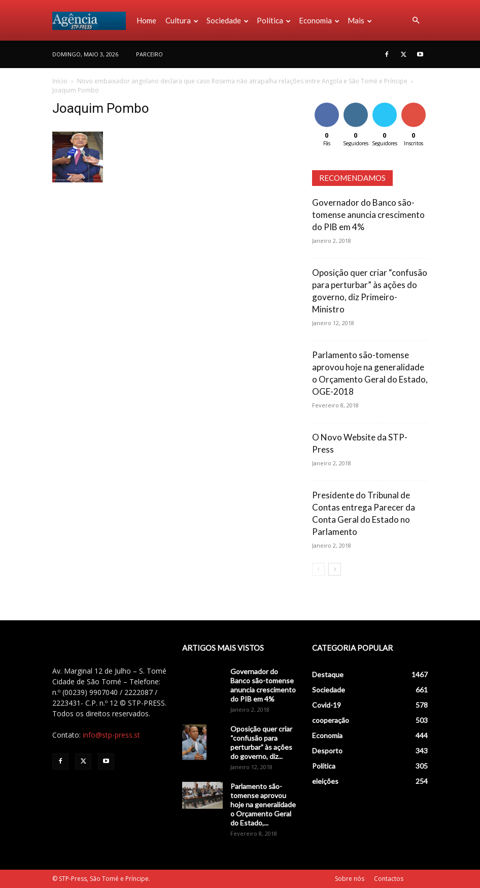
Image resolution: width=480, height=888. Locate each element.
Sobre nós (349, 878)
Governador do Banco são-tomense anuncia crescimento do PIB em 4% (368, 214)
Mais (360, 20)
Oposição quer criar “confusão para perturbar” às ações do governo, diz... (261, 742)
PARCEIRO (149, 54)
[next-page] (334, 569)
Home (146, 20)
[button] (415, 20)
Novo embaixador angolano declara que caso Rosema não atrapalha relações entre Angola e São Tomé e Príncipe (242, 81)
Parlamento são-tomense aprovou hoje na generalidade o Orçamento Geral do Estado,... (263, 804)
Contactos (388, 878)
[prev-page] (318, 569)
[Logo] (92, 20)
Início (59, 81)
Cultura (181, 20)
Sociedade (228, 20)
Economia (319, 20)
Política (274, 20)
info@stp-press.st (111, 735)
